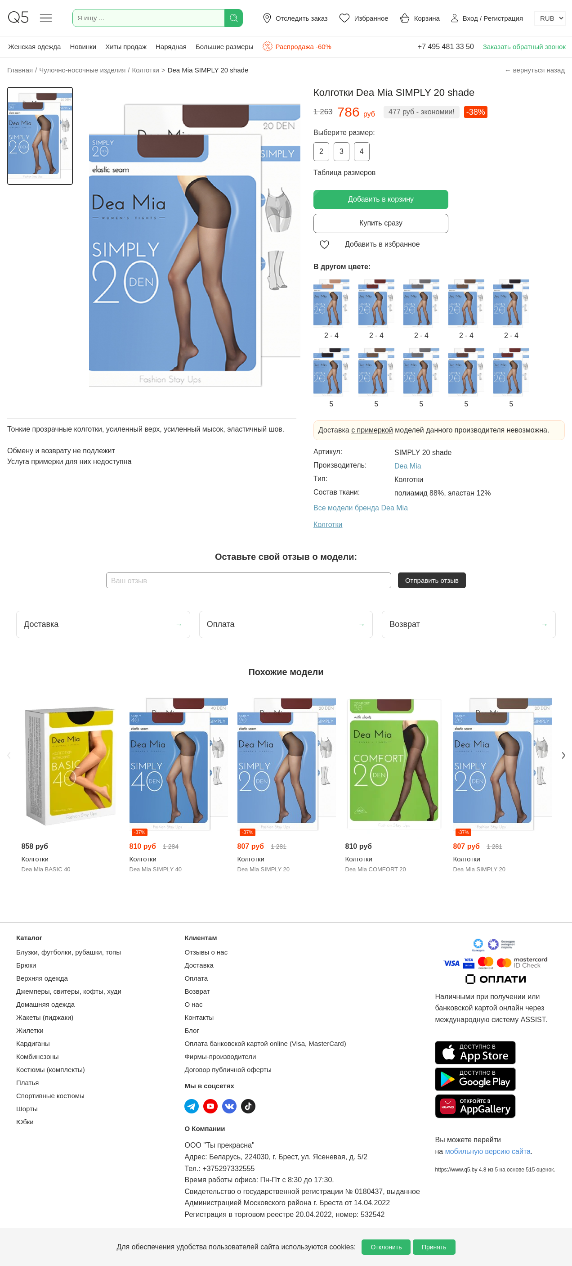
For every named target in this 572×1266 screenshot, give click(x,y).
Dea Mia (407, 466)
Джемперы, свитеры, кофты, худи (68, 991)
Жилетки (30, 1030)
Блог (191, 1030)
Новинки (83, 46)
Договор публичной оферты (227, 1069)
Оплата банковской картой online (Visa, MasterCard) (265, 1043)
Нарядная (171, 46)
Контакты (199, 1017)
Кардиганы (33, 1043)
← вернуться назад (535, 70)
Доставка (198, 965)
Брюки (26, 965)
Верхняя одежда (42, 978)
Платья (27, 1082)
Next (563, 755)
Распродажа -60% (296, 46)
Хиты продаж (126, 46)
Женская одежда (34, 46)
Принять (434, 1247)
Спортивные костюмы (50, 1095)
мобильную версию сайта (488, 1151)
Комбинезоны (37, 1056)
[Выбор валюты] (550, 18)
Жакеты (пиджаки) (44, 1017)
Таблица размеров (344, 172)
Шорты (27, 1109)
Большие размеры (225, 46)
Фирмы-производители (220, 1056)
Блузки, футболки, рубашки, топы (68, 952)
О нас (193, 1004)
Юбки (25, 1122)
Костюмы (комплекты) (50, 1069)
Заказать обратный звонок (524, 46)
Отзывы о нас (206, 952)
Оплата (196, 978)
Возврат (197, 991)
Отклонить (386, 1247)
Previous (8, 755)
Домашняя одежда (45, 1004)
